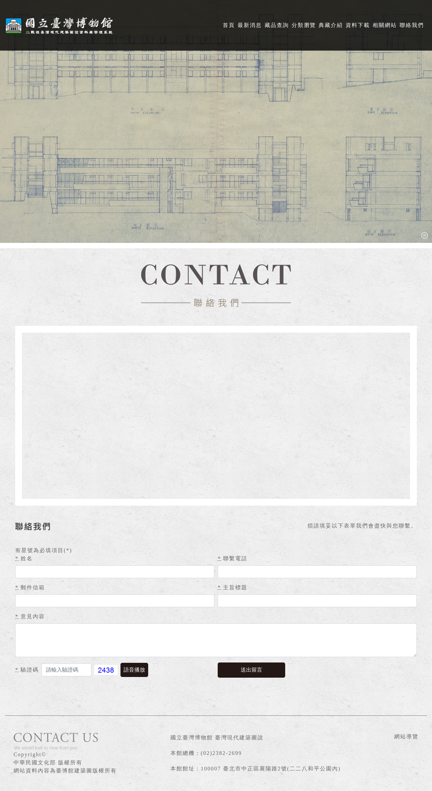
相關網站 (385, 25)
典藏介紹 (331, 25)
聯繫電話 (232, 558)
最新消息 (250, 25)
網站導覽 (406, 736)
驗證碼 (27, 670)
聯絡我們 (412, 25)
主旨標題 (232, 587)
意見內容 (30, 616)
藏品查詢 (277, 25)
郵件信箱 (30, 587)
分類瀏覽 (304, 25)
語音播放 (134, 670)
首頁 (229, 25)
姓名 (24, 558)
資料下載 (358, 25)
